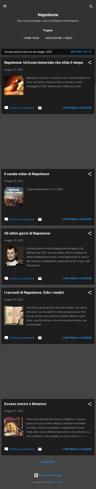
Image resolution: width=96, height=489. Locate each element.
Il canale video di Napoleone (26, 174)
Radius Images (57, 482)
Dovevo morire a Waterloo (25, 404)
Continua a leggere (77, 107)
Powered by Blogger (48, 475)
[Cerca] (91, 7)
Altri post (48, 462)
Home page (31, 38)
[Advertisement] (48, 141)
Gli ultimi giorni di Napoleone (27, 233)
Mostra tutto (81, 51)
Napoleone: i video (59, 38)
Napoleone (48, 14)
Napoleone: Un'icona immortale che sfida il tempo (43, 62)
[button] (90, 63)
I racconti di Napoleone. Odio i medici (34, 292)
